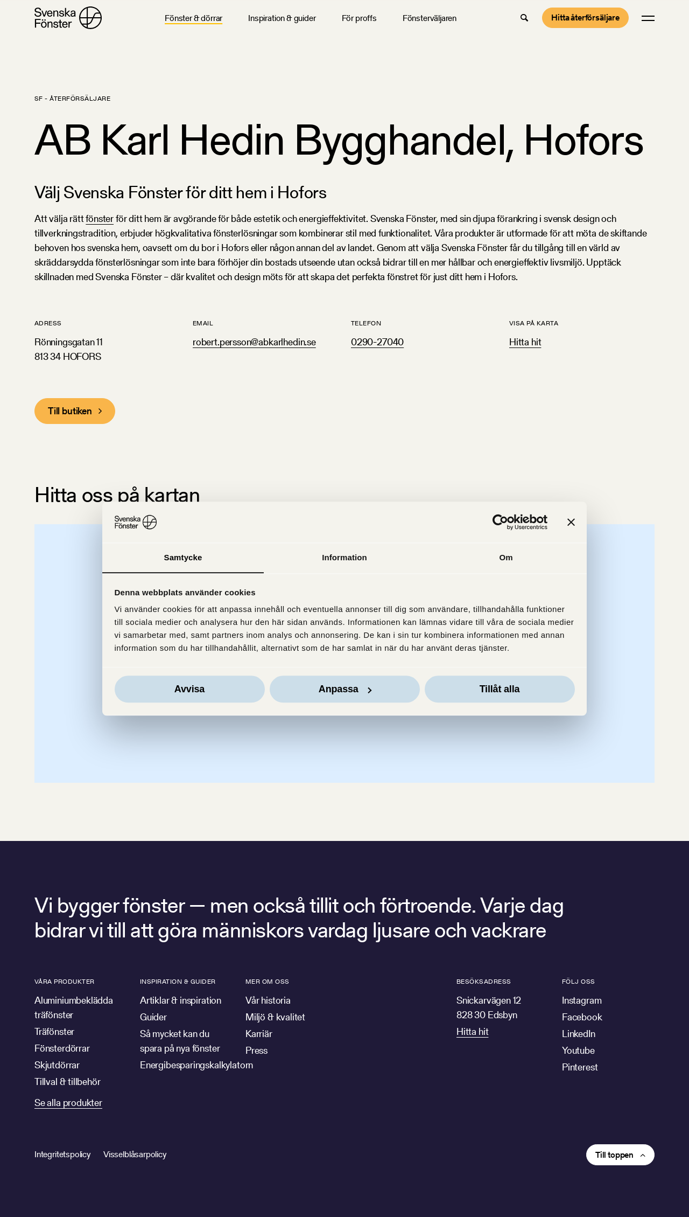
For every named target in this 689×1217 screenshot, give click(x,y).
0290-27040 (377, 342)
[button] (524, 18)
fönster (100, 218)
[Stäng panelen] (571, 522)
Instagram (581, 1000)
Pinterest (579, 1067)
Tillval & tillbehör (67, 1081)
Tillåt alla (500, 689)
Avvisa (189, 689)
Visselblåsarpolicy (134, 1154)
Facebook (582, 1017)
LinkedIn (578, 1033)
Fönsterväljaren (429, 18)
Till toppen (614, 1155)
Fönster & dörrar (193, 18)
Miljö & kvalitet (275, 1017)
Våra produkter (64, 981)
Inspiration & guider (281, 18)
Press (256, 1050)
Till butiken (70, 411)
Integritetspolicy (62, 1154)
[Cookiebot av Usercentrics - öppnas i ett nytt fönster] (500, 522)
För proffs (359, 18)
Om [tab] (505, 557)
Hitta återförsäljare (585, 17)
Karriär (258, 1033)
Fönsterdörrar (62, 1048)
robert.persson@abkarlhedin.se (254, 342)
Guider (153, 1017)
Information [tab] (344, 557)
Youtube (578, 1050)
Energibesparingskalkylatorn (196, 1065)
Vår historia (268, 1000)
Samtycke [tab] (183, 557)
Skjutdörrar (57, 1065)
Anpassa (345, 689)
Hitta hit (525, 342)
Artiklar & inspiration (180, 1000)
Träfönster (54, 1031)
